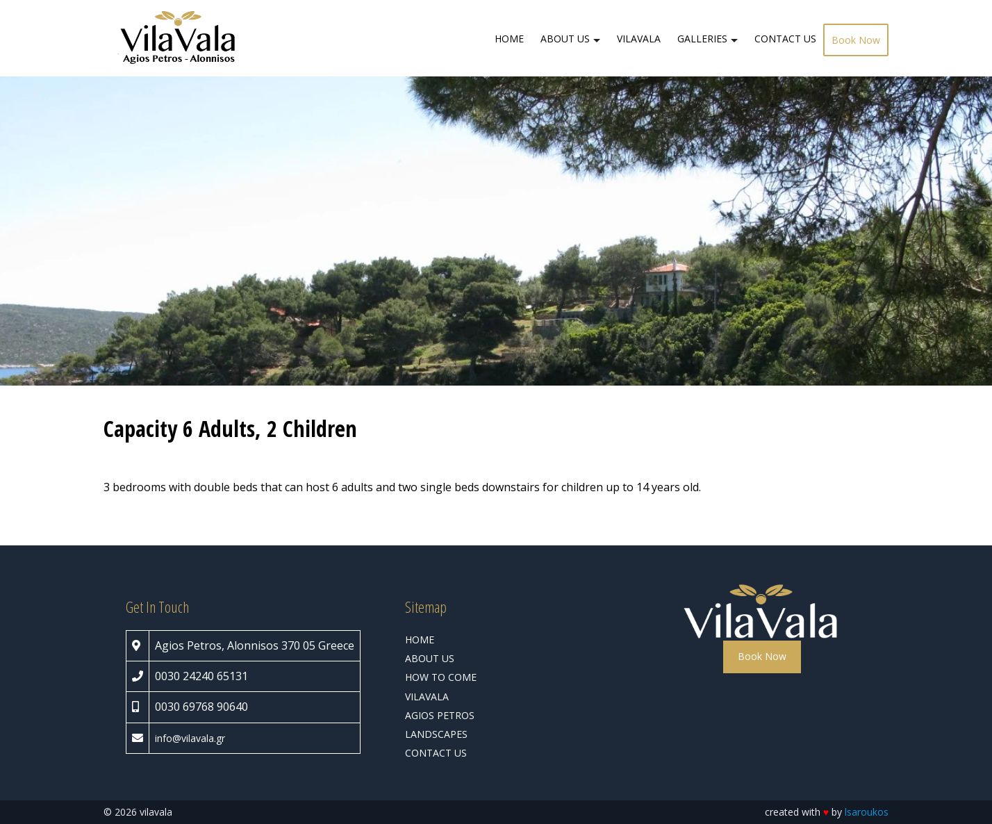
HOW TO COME (441, 677)
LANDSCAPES (436, 734)
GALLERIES (702, 38)
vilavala (197, 738)
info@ (168, 738)
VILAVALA (639, 38)
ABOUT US (565, 38)
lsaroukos (866, 811)
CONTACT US (785, 38)
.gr (219, 738)
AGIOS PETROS (439, 715)
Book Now (856, 40)
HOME (509, 38)
